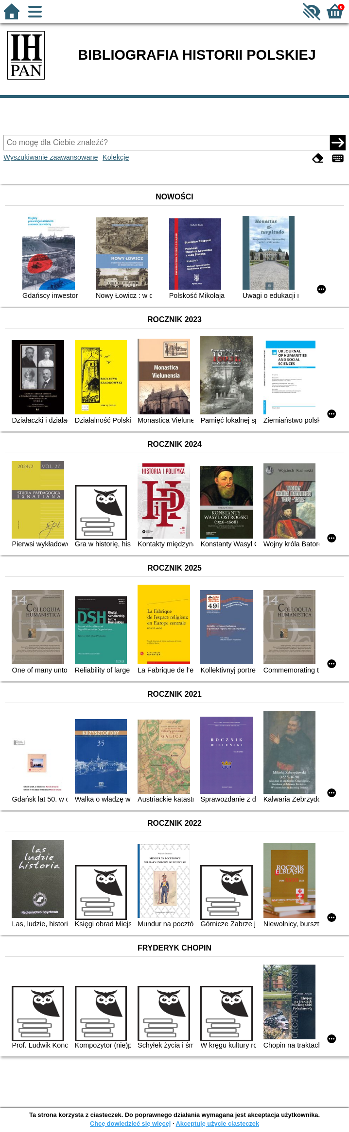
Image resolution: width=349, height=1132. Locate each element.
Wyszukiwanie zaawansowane (50, 157)
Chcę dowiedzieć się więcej (130, 1123)
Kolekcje (116, 157)
